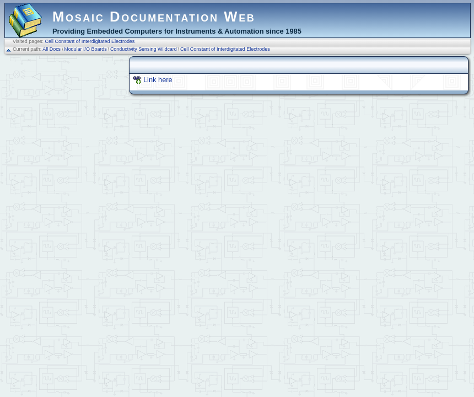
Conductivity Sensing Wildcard (143, 49)
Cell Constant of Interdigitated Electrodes (90, 41)
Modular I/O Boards (85, 49)
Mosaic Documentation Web (154, 16)
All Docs (51, 49)
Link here (158, 80)
